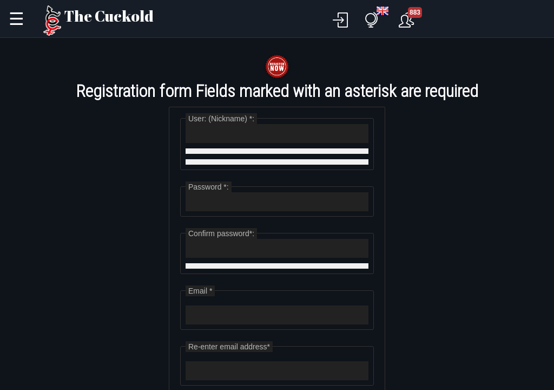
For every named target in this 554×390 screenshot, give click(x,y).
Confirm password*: (221, 233)
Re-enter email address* (229, 346)
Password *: (208, 187)
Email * (200, 291)
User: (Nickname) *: (221, 118)
